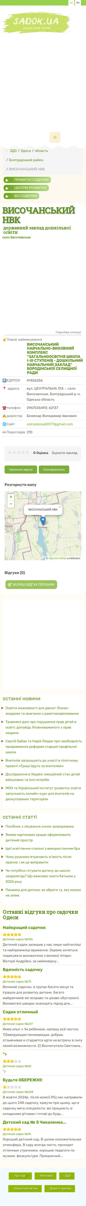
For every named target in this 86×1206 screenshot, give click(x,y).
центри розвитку (30, 188)
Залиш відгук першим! (31, 585)
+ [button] (10, 497)
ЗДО (68, 1175)
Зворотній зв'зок (26, 1188)
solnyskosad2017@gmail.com (50, 424)
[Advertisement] (43, 77)
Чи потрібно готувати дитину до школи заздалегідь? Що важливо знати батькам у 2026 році (41, 876)
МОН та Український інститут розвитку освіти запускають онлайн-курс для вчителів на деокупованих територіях (43, 793)
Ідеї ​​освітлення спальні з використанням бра (43, 848)
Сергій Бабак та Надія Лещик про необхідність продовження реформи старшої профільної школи (44, 746)
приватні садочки (31, 180)
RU (78, 2)
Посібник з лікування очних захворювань (40, 826)
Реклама (46, 1175)
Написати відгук (21, 469)
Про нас (21, 1175)
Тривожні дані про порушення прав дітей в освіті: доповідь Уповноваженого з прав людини (41, 727)
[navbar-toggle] (55, 137)
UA (71, 2)
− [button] (10, 504)
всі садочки (25, 196)
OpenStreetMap (58, 558)
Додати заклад (61, 1188)
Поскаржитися (54, 469)
